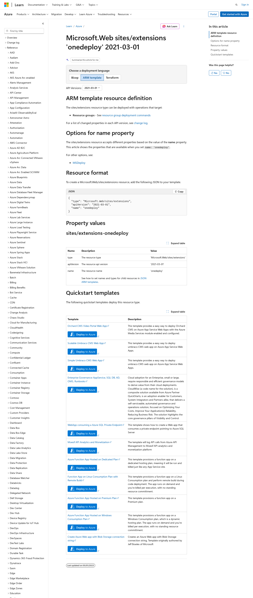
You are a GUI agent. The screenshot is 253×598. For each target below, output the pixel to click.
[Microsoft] (6, 4)
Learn (69, 26)
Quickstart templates (222, 54)
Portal (213, 14)
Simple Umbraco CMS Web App (85, 360)
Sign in (245, 4)
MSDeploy (79, 162)
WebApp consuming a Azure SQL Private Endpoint (95, 425)
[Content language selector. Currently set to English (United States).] (20, 593)
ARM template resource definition (223, 34)
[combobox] (24, 31)
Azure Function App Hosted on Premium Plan (92, 498)
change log (140, 123)
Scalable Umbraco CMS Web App (86, 343)
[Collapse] (43, 23)
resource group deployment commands (126, 115)
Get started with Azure (234, 14)
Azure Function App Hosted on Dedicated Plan (93, 459)
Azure (79, 26)
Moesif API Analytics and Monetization (88, 442)
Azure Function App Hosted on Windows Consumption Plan (90, 517)
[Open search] (236, 5)
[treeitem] (25, 37)
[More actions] (184, 26)
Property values (219, 50)
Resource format (219, 45)
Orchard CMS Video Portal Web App (87, 325)
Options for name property (225, 40)
